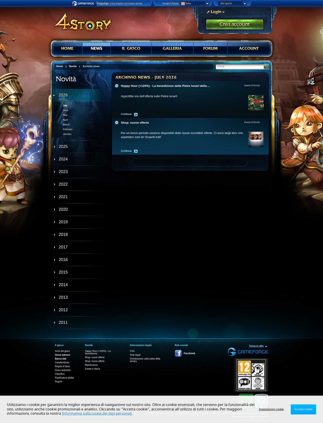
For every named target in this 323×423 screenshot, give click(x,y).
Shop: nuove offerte (135, 122)
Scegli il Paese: (170, 3)
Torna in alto (256, 345)
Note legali (135, 355)
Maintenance (91, 365)
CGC (132, 351)
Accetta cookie (303, 409)
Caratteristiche (62, 362)
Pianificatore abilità (64, 378)
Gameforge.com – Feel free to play (84, 3)
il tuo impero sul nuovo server (119, 3)
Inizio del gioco (62, 351)
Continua (126, 114)
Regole (58, 381)
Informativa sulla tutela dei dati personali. (97, 413)
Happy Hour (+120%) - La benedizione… (98, 352)
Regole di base (62, 366)
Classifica (60, 374)
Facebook (189, 353)
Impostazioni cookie (271, 409)
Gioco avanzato (63, 370)
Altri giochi (233, 3)
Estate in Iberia (92, 369)
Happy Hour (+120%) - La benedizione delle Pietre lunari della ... (165, 86)
